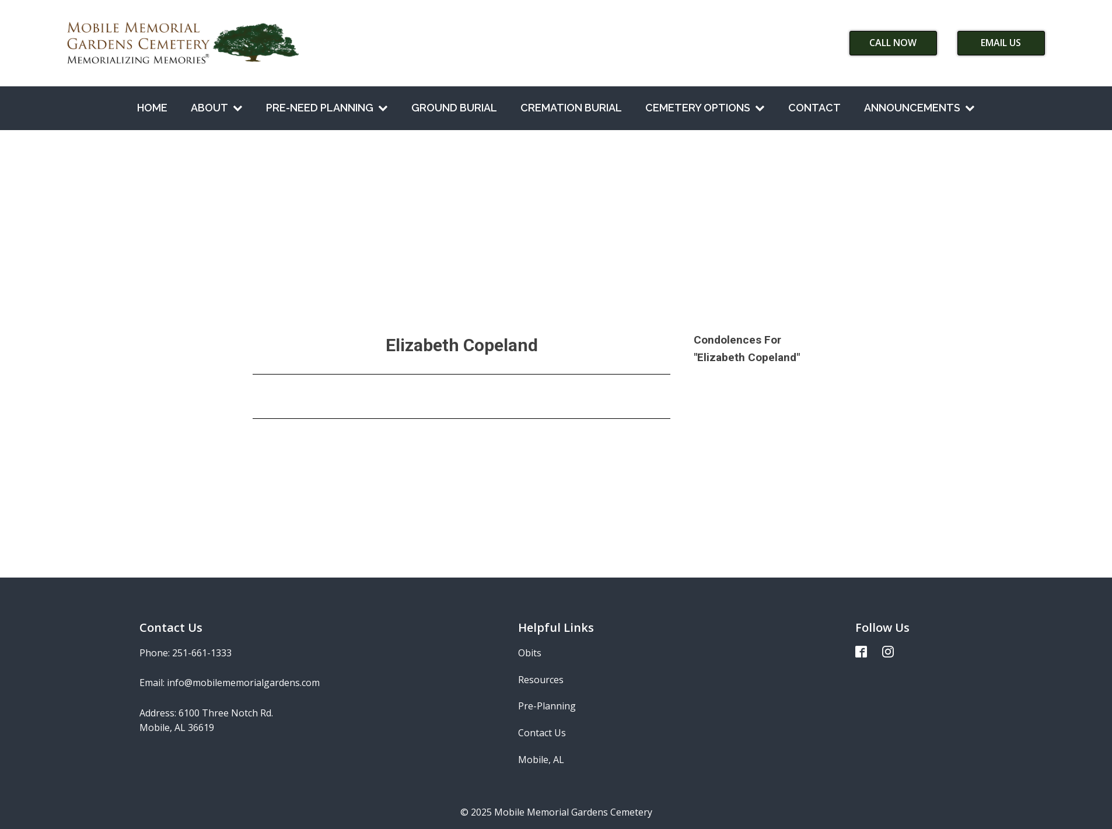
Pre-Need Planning (327, 108)
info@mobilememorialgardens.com (243, 682)
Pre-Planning (547, 705)
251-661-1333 (202, 652)
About (217, 108)
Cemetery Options (705, 108)
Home (152, 108)
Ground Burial (454, 108)
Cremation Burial (571, 108)
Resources (541, 679)
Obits (529, 652)
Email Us (1001, 42)
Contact (814, 108)
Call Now (893, 42)
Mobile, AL (541, 759)
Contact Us (542, 732)
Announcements (919, 108)
